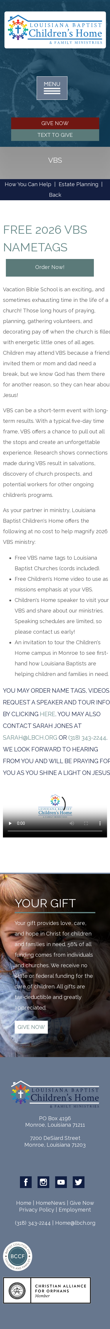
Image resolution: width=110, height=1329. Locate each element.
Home (23, 1203)
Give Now (82, 1203)
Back (55, 195)
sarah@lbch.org (30, 737)
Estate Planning (78, 184)
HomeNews (50, 1203)
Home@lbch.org (75, 1223)
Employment (75, 1210)
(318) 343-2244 (87, 737)
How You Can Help (28, 184)
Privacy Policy (36, 1210)
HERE (47, 714)
